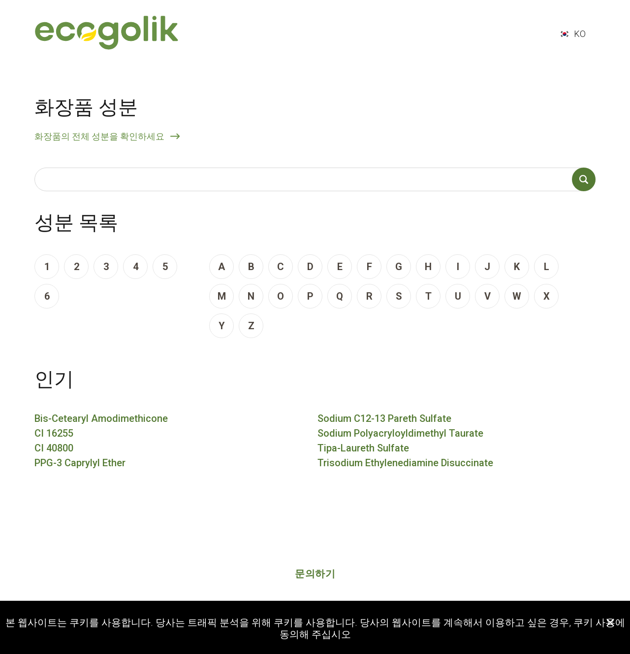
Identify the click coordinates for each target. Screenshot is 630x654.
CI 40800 (53, 448)
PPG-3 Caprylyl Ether (80, 463)
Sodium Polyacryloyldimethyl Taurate (400, 433)
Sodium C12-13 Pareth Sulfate (384, 418)
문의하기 (315, 574)
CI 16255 (53, 433)
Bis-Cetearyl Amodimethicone (101, 418)
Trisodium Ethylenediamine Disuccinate (405, 463)
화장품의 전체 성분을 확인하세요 (99, 136)
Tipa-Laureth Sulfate (363, 448)
